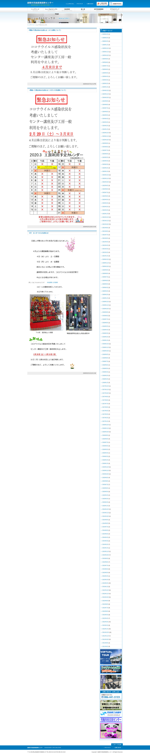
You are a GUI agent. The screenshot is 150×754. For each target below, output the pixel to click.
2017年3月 (105, 414)
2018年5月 (105, 368)
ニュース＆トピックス (51, 10)
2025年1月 (105, 87)
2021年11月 (105, 220)
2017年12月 (105, 386)
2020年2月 (105, 294)
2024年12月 (105, 90)
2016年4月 (105, 453)
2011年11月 (105, 636)
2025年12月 (105, 48)
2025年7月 (105, 66)
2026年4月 (105, 34)
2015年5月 (105, 491)
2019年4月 (105, 329)
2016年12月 (105, 424)
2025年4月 (105, 76)
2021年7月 (105, 234)
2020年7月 (105, 277)
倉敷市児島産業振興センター (40, 4)
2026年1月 (105, 44)
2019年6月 (105, 322)
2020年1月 (105, 298)
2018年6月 (105, 365)
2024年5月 (105, 115)
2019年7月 (105, 319)
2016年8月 (105, 439)
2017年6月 (105, 407)
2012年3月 (105, 622)
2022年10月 (105, 182)
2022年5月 (105, 199)
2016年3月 (105, 456)
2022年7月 (105, 192)
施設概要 (67, 10)
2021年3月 (105, 249)
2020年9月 (105, 270)
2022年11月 (105, 178)
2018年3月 (105, 375)
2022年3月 (105, 206)
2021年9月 (105, 227)
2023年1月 (105, 171)
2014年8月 (105, 523)
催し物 (83, 10)
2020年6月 (105, 280)
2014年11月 (105, 512)
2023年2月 (105, 168)
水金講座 (49, 282)
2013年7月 (105, 565)
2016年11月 (105, 428)
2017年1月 (105, 421)
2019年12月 (105, 301)
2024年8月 (105, 104)
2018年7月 (105, 361)
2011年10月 (105, 639)
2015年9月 (105, 477)
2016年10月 (105, 431)
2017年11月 (105, 389)
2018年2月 (105, 379)
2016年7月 (105, 442)
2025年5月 (105, 73)
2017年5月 (105, 410)
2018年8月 (105, 358)
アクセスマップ (115, 10)
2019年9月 (105, 312)
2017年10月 (105, 393)
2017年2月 (105, 417)
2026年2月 (105, 41)
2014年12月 (105, 509)
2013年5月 (105, 572)
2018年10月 (105, 351)
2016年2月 (105, 460)
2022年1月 (105, 213)
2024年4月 (105, 118)
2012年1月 (105, 629)
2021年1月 (105, 256)
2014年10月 (105, 516)
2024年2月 (105, 125)
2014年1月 (105, 548)
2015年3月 (105, 498)
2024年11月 (105, 94)
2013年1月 (105, 586)
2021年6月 (105, 238)
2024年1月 (105, 129)
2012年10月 (105, 597)
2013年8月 (105, 562)
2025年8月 (105, 62)
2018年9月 (105, 354)
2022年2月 (105, 210)
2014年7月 (105, 526)
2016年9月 (105, 435)
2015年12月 (105, 467)
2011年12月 (105, 632)
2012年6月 (105, 611)
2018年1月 (105, 382)
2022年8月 (105, 189)
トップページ (35, 10)
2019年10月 (105, 308)
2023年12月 (105, 132)
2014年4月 (105, 537)
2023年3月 (105, 164)
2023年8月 (105, 146)
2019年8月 (105, 315)
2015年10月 (105, 474)
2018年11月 (105, 347)
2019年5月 (105, 326)
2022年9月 (105, 185)
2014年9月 (105, 519)
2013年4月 (105, 576)
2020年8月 (105, 273)
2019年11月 (105, 305)
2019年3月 (105, 333)
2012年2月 (105, 625)
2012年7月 (105, 607)
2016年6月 (105, 446)
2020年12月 (105, 259)
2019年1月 (105, 340)
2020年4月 (105, 287)
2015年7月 (105, 484)
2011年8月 (105, 646)
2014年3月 (105, 541)
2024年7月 (105, 108)
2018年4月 (105, 372)
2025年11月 (105, 51)
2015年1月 (105, 505)
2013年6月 (105, 569)
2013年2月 (105, 583)
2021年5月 (105, 241)
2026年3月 (105, 37)
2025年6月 (105, 69)
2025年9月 (105, 59)
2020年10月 (105, 266)
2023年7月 (105, 150)
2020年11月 (105, 263)
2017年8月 (105, 400)
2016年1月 (105, 463)
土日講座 (55, 282)
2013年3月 (105, 579)
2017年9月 (105, 396)
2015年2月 (105, 502)
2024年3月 (105, 122)
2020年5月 (105, 284)
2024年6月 (105, 111)
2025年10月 (105, 55)
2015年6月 (105, 488)
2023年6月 (105, 154)
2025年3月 (105, 80)
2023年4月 (105, 161)
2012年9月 (105, 600)
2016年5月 (105, 449)
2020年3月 (105, 291)
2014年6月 (105, 530)
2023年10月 (105, 139)
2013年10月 (105, 555)
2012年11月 (105, 593)
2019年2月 (105, 336)
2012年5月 (105, 614)
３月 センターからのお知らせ (38, 233)
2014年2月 (105, 544)
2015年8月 (105, 481)
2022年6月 (105, 196)
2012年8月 (105, 604)
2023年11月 (105, 136)
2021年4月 (105, 245)
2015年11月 (105, 470)
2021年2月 (105, 252)
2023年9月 (105, 143)
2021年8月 (105, 231)
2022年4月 (105, 203)
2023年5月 (105, 157)
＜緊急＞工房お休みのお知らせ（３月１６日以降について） (48, 90)
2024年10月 (105, 97)
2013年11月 (105, 551)
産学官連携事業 (99, 10)
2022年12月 (105, 175)
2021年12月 (105, 217)
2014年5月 (105, 534)
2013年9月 (105, 558)
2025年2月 (105, 83)
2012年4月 (105, 618)
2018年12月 (105, 344)
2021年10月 (105, 224)
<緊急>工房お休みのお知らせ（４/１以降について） (45, 30)
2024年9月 (105, 101)
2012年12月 (105, 590)
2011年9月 (105, 643)
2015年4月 (105, 495)
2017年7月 (105, 403)
